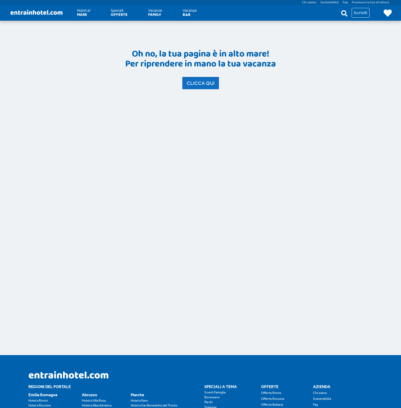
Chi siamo (320, 393)
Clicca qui (201, 83)
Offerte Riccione (272, 399)
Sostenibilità (322, 399)
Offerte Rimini (271, 393)
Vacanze (155, 12)
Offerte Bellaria (272, 404)
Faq (315, 404)
